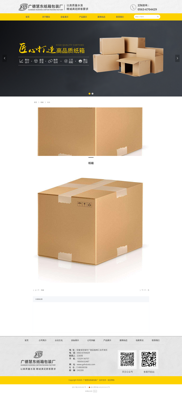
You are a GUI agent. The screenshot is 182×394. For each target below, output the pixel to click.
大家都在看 (39, 299)
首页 (35, 102)
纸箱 (42, 102)
